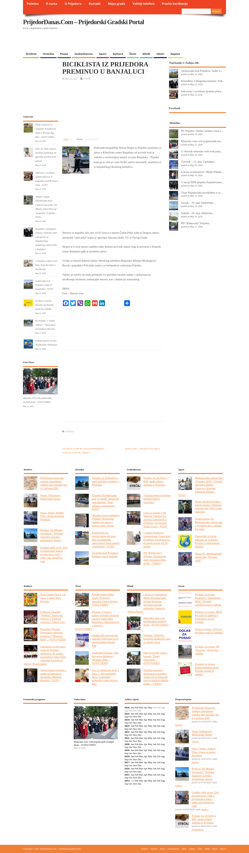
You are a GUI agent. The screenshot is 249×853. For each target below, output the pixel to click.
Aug (162, 713)
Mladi (146, 54)
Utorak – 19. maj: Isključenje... (198, 202)
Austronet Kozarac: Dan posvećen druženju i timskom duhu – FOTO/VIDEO (105, 658)
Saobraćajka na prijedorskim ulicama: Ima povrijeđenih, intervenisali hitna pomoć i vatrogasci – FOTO (106, 539)
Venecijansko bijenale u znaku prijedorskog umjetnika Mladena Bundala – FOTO (53, 675)
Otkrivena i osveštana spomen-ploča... (202, 91)
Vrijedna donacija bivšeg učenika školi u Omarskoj (157, 499)
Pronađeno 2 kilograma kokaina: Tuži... (203, 80)
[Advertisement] (156, 41)
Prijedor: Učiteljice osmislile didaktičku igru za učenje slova (157, 639)
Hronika (48, 54)
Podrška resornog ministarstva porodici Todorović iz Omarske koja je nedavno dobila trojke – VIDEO (155, 677)
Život (132, 54)
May (150, 707)
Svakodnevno (83, 54)
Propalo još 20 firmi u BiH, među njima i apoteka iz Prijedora (155, 481)
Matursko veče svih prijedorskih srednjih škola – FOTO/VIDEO (155, 621)
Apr (145, 707)
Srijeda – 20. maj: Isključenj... (197, 213)
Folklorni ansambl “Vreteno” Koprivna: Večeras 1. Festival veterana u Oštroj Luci (52, 617)
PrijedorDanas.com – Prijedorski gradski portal (83, 22)
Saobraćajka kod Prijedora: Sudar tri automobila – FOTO (44, 285)
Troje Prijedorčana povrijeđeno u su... (202, 192)
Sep (126, 716)
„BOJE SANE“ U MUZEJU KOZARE (141, 448)
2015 (126, 774)
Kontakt (95, 4)
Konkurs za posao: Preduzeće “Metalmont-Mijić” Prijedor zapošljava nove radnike (208, 599)
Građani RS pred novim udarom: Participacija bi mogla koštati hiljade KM (105, 640)
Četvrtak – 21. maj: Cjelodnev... (198, 161)
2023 (126, 725)
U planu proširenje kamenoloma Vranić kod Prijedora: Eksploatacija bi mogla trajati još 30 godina (156, 539)
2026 (126, 707)
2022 (126, 731)
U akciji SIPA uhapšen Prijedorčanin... (202, 182)
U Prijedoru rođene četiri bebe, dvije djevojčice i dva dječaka (46, 265)
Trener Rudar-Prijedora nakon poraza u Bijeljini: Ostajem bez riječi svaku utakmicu (208, 506)
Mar (141, 707)
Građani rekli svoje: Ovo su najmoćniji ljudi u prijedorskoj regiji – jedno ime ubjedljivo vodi (53, 554)
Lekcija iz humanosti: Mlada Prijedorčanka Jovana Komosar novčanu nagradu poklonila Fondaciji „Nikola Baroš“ (147, 603)
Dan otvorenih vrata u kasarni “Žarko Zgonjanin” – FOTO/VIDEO (155, 658)
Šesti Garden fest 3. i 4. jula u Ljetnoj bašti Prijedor (53, 598)
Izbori (160, 54)
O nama (51, 4)
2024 (126, 719)
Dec (140, 716)
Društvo (31, 54)
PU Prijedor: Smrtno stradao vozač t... (202, 130)
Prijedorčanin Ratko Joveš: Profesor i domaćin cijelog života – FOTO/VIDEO (105, 599)
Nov (135, 716)
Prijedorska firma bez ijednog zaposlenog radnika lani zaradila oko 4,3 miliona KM (53, 483)
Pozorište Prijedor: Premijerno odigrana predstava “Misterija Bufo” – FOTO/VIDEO (53, 634)
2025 (126, 713)
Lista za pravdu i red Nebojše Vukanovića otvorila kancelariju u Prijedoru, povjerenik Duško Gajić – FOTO (155, 519)
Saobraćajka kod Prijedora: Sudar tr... (201, 70)
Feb (136, 707)
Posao (64, 54)
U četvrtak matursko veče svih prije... (201, 151)
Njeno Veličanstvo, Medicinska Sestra (50, 497)
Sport (102, 54)
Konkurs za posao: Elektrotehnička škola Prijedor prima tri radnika (207, 669)
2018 (126, 756)
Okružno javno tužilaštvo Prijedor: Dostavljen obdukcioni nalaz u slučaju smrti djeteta (105, 520)
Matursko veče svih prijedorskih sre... (202, 141)
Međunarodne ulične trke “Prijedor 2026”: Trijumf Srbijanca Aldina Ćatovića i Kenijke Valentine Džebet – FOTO (200, 486)
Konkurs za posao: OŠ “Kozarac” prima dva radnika (207, 650)
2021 (126, 738)
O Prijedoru (73, 4)
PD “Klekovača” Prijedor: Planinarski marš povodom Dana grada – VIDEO (154, 558)
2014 (126, 780)
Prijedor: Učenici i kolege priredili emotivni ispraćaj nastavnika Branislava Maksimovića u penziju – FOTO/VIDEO (97, 620)
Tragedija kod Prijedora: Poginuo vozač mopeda (105, 554)
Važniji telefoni (144, 4)
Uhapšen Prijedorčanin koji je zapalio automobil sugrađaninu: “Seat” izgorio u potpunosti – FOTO (105, 502)
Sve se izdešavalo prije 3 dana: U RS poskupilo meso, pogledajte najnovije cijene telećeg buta (105, 677)
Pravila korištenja (175, 4)
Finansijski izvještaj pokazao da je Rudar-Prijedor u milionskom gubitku (207, 541)
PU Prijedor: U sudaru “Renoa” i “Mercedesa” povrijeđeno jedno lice (45, 324)
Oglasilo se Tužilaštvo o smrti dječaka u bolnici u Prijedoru (105, 481)
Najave (175, 54)
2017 (126, 762)
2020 (126, 744)
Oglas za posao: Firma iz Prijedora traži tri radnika (209, 631)
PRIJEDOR (45, 719)
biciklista (69, 431)
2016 (126, 768)
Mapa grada (116, 4)
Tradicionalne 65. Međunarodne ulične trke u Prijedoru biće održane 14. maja (209, 524)
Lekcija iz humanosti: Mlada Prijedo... (202, 171)
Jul (158, 713)
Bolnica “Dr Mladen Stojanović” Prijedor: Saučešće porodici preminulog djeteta (52, 535)
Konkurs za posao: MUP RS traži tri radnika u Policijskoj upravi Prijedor (208, 617)
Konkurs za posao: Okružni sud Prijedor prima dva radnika (44, 305)
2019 (126, 750)
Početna (33, 4)
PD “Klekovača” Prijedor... (196, 223)
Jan (132, 707)
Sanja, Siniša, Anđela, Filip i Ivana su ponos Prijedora (52, 516)
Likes (68, 139)
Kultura (118, 54)
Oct (130, 716)
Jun (154, 713)
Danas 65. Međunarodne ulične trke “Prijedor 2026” (208, 557)
